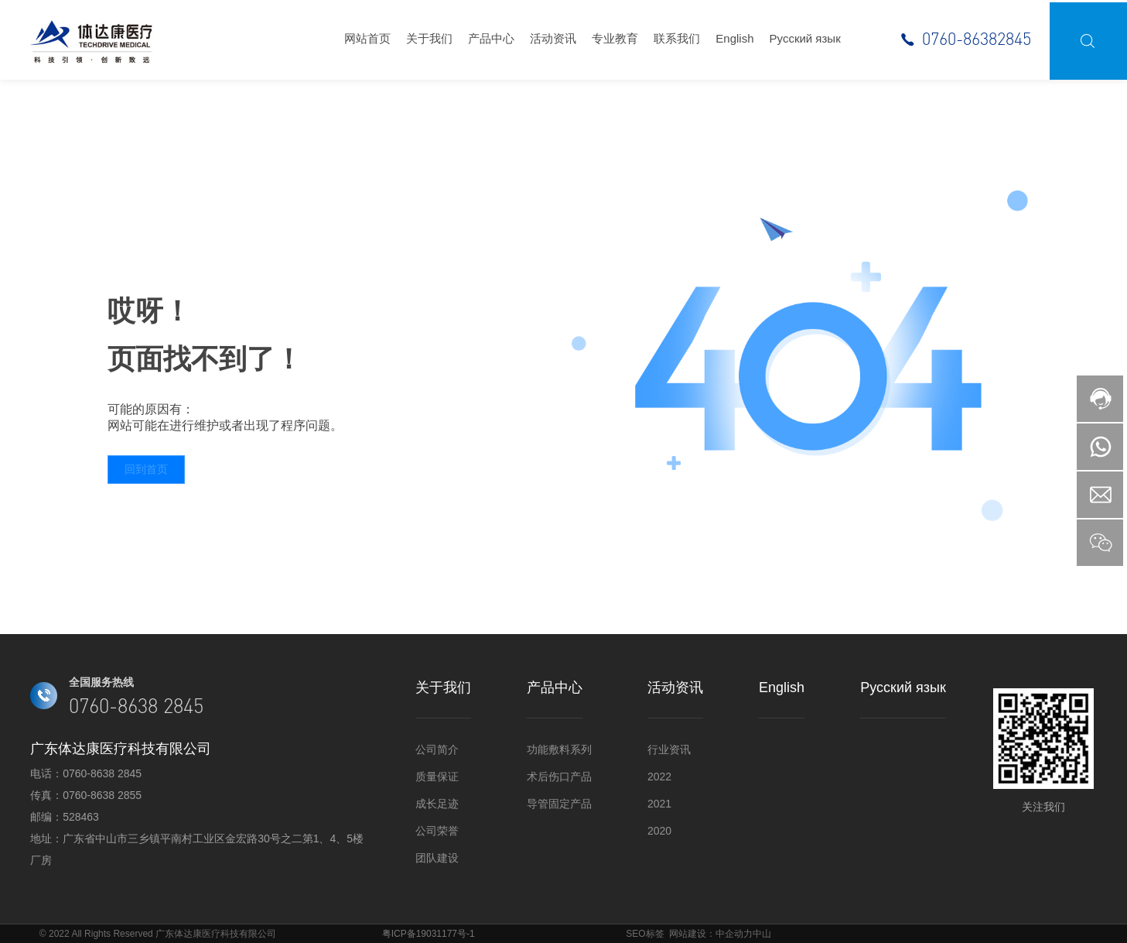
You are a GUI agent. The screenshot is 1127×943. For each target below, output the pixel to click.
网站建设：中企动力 (711, 933)
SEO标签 (645, 933)
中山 (762, 933)
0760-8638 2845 (102, 773)
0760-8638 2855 (102, 795)
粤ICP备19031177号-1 (428, 933)
